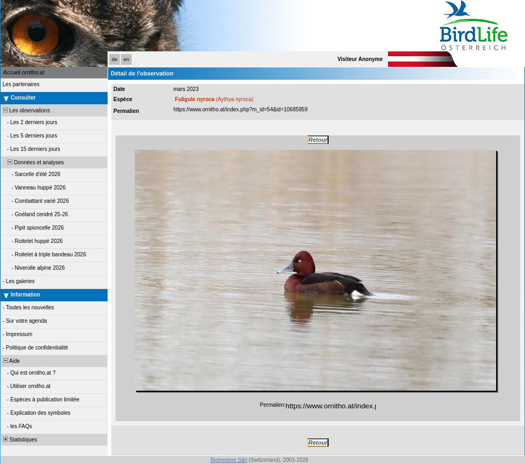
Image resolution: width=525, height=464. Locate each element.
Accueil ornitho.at (23, 72)
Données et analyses (33, 162)
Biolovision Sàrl (229, 460)
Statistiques (19, 440)
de (114, 59)
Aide (11, 361)
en (126, 59)
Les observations (26, 110)
